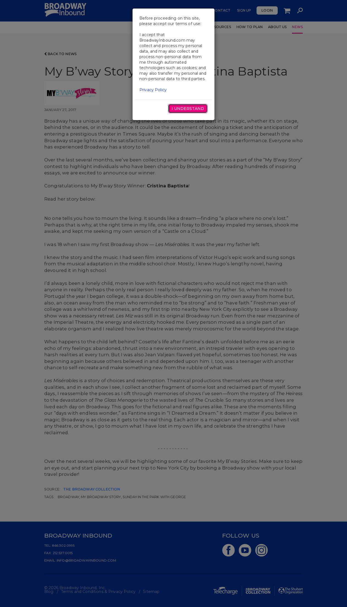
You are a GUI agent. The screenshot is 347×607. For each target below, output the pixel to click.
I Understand (188, 108)
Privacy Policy (153, 89)
